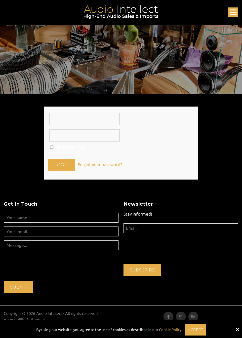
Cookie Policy (170, 330)
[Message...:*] (61, 245)
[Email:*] (180, 228)
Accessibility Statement (24, 319)
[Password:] (84, 135)
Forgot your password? (100, 164)
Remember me (67, 147)
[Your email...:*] (61, 231)
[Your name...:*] (61, 218)
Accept (195, 329)
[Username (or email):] (84, 119)
